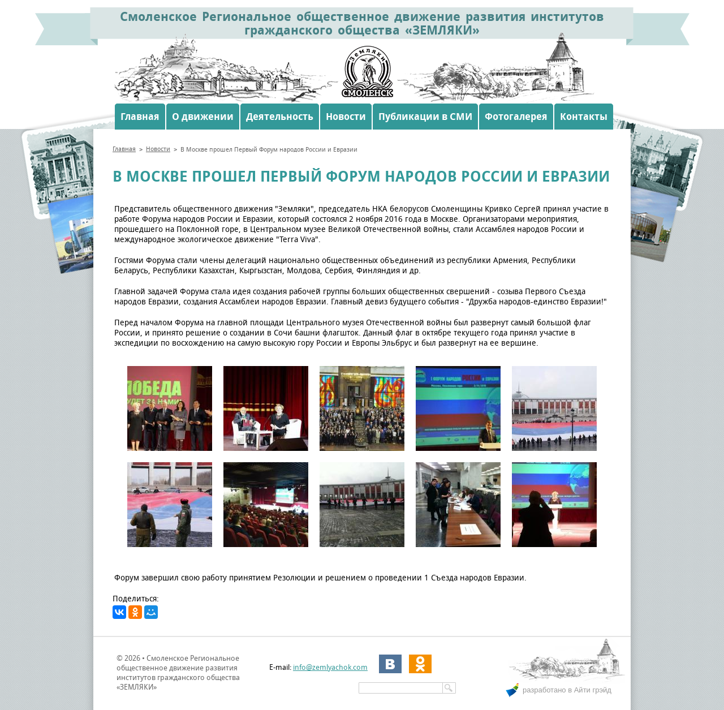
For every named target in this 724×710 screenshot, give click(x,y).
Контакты (583, 116)
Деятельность (279, 116)
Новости (346, 116)
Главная (140, 116)
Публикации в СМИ (425, 116)
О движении (203, 116)
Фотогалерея (516, 116)
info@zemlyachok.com (330, 667)
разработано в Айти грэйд (567, 690)
